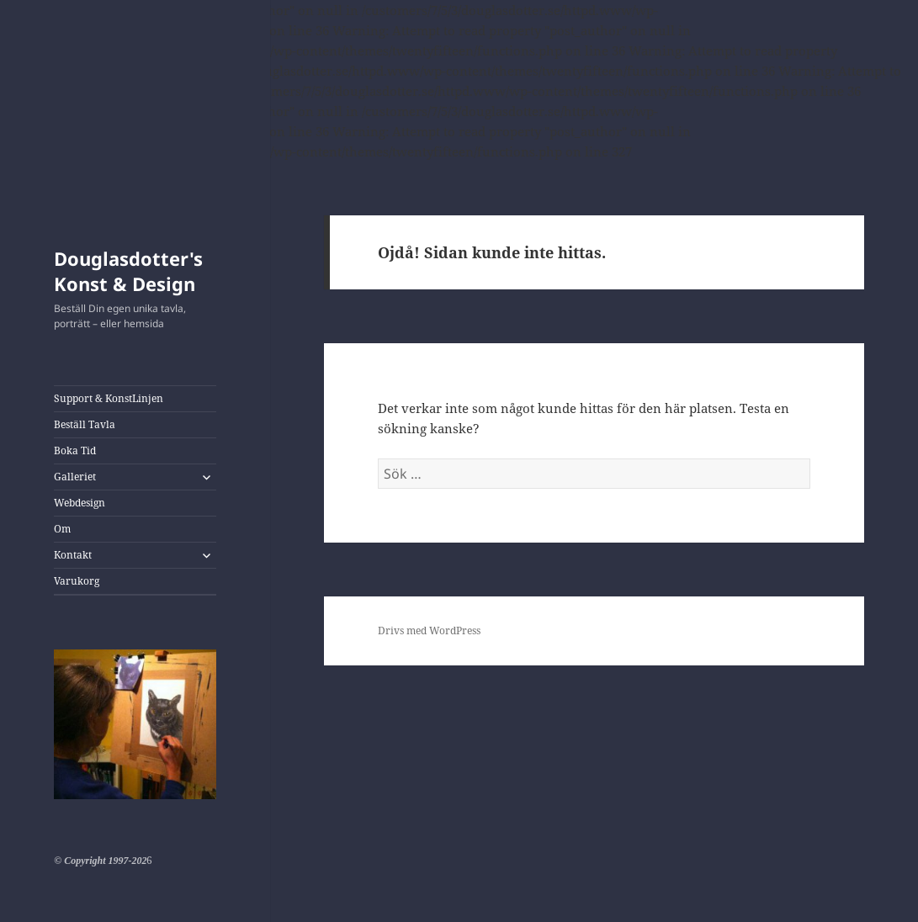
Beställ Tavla (84, 424)
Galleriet (75, 476)
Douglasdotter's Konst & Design (128, 271)
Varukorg (76, 581)
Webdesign (79, 502)
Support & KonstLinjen (108, 398)
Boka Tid (75, 450)
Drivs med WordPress (429, 630)
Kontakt (73, 555)
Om (62, 529)
